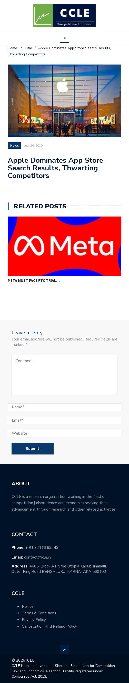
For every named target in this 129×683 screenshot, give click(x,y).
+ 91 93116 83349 (41, 547)
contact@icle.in (37, 557)
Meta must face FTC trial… (34, 280)
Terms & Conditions (39, 613)
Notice (28, 606)
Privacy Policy (34, 619)
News (14, 145)
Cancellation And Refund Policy (49, 626)
